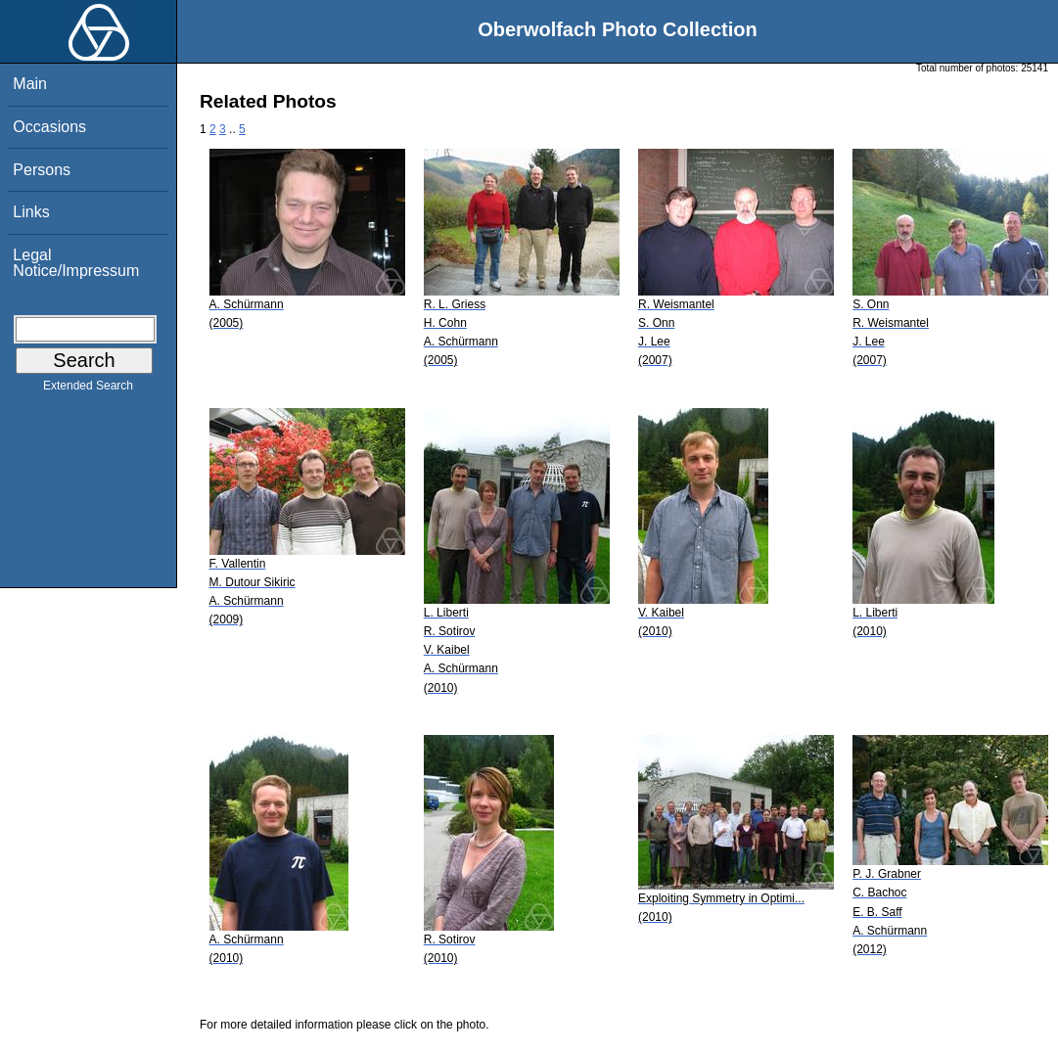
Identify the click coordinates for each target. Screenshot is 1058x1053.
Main (30, 83)
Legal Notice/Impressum (76, 263)
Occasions (49, 126)
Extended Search (88, 389)
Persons (41, 169)
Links (31, 212)
